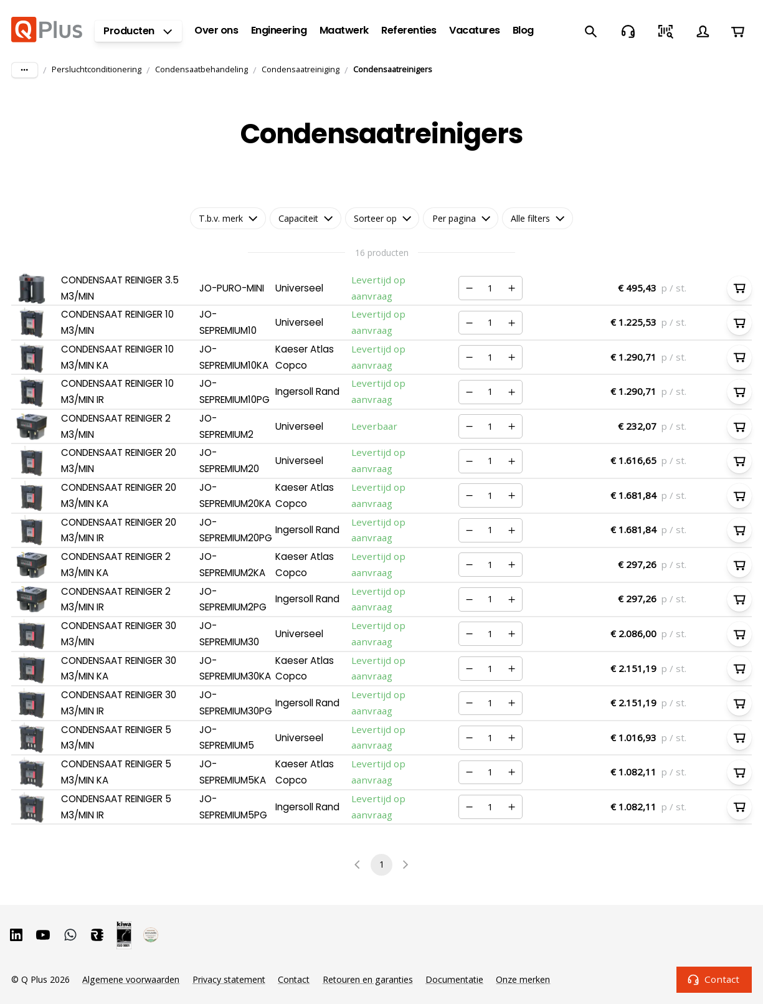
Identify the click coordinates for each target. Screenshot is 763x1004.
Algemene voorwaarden (130, 979)
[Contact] (628, 31)
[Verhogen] (512, 288)
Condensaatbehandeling (201, 69)
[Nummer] (490, 288)
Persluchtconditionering (96, 69)
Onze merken (523, 979)
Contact (714, 980)
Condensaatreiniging (300, 69)
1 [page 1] (381, 865)
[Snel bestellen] (665, 31)
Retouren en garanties (368, 979)
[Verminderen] (469, 288)
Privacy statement (228, 979)
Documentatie (454, 979)
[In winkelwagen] (739, 288)
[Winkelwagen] (737, 31)
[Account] (702, 31)
